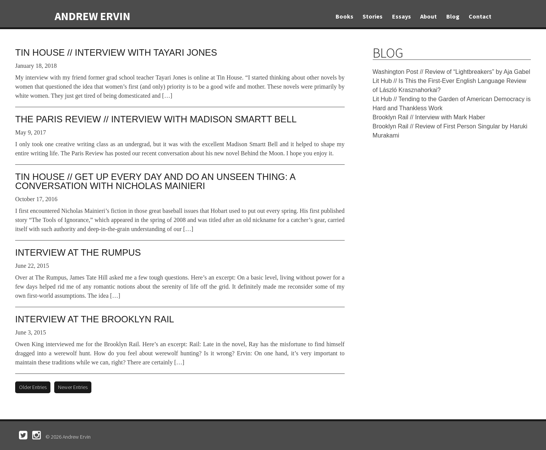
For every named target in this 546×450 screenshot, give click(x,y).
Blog (453, 16)
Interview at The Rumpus (78, 252)
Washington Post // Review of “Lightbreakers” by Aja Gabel (451, 72)
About (428, 16)
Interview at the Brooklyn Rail (94, 319)
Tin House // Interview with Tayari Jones (116, 52)
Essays (401, 16)
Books (344, 16)
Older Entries (33, 387)
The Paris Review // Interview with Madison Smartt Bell (156, 119)
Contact (480, 16)
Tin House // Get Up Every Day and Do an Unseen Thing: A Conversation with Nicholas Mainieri (155, 181)
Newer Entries (73, 387)
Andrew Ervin (92, 16)
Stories (372, 16)
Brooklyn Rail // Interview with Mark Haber (429, 117)
